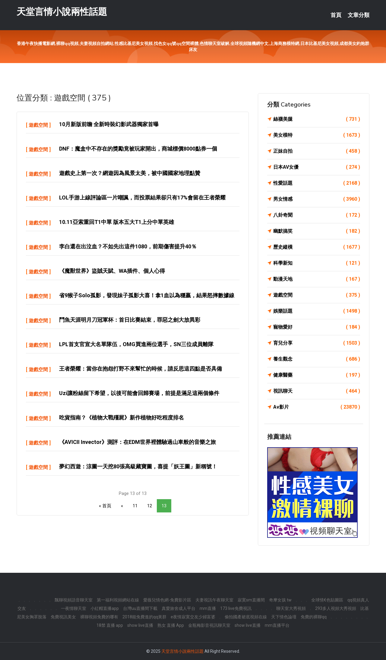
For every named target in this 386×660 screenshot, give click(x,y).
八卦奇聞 (316, 215)
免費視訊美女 (63, 616)
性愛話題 (316, 183)
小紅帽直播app (104, 608)
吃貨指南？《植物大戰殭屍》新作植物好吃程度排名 (121, 417)
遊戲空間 (38, 125)
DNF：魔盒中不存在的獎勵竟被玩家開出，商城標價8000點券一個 (138, 148)
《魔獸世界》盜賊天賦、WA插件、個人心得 (112, 271)
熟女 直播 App (170, 625)
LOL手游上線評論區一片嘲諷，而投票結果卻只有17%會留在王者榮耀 (142, 197)
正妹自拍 (316, 151)
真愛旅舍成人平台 (178, 608)
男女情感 (316, 199)
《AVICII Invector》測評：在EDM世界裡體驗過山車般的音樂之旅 (137, 442)
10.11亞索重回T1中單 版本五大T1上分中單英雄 (116, 222)
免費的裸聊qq (314, 616)
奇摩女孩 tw (280, 600)
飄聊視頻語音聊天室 (74, 600)
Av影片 (316, 407)
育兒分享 (316, 343)
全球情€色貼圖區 (327, 600)
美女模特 (316, 135)
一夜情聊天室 (73, 608)
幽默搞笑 (316, 231)
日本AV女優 (316, 167)
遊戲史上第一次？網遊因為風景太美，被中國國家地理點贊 (129, 173)
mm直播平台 (277, 625)
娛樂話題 (316, 311)
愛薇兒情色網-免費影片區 (167, 600)
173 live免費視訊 (236, 608)
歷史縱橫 (316, 247)
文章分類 (358, 15)
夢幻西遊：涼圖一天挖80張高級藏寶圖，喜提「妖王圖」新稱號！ (138, 466)
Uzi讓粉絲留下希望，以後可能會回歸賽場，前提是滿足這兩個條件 (139, 393)
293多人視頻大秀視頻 (335, 608)
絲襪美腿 (316, 119)
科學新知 (316, 263)
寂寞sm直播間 (251, 600)
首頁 (336, 15)
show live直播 (140, 625)
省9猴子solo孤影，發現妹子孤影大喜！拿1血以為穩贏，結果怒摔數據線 (146, 295)
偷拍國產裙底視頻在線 (246, 616)
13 (164, 506)
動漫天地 (316, 279)
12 (149, 506)
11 (135, 506)
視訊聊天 (316, 391)
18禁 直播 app (109, 625)
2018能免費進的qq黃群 (144, 616)
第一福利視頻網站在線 (118, 600)
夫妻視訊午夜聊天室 (214, 600)
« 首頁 (105, 506)
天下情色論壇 (283, 616)
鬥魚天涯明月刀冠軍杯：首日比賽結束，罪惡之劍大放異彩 (129, 320)
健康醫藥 (316, 375)
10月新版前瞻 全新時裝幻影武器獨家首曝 (109, 124)
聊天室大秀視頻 (291, 608)
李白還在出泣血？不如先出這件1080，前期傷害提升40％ (128, 246)
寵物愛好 (316, 327)
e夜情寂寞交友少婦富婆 (193, 616)
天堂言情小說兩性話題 (62, 11)
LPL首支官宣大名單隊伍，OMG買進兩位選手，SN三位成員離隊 (136, 344)
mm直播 (208, 608)
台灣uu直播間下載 (140, 608)
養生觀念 (316, 359)
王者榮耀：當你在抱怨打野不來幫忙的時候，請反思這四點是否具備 (140, 368)
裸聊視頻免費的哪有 (99, 616)
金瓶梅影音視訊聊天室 (209, 625)
